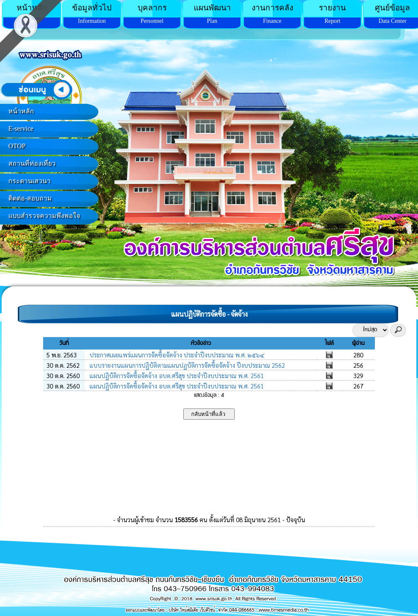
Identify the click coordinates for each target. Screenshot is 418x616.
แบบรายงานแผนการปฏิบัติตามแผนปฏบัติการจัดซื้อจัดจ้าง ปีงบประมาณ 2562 (186, 365)
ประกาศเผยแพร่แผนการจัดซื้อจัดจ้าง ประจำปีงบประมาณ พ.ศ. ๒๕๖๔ (176, 355)
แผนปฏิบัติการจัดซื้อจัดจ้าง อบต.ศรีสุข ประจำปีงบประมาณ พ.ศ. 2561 (176, 375)
